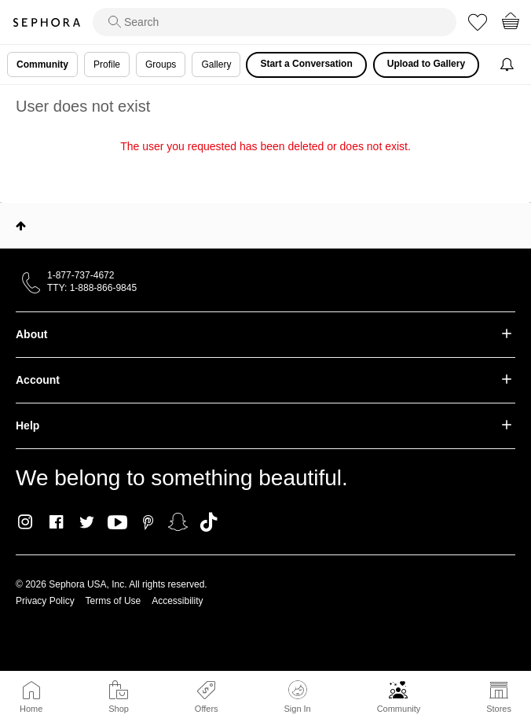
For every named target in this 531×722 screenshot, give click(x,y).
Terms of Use (113, 600)
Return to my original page (265, 168)
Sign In (297, 696)
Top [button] (21, 226)
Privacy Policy (45, 600)
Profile (106, 64)
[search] (274, 22)
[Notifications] (508, 65)
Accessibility (177, 600)
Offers (206, 708)
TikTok (208, 522)
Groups (160, 64)
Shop (118, 708)
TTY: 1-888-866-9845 (92, 287)
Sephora (46, 22)
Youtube (117, 523)
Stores (498, 708)
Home (31, 708)
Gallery (216, 64)
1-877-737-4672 (80, 275)
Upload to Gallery (426, 63)
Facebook (56, 522)
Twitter (87, 522)
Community (399, 708)
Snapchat (178, 522)
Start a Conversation (306, 63)
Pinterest (148, 522)
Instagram (25, 522)
